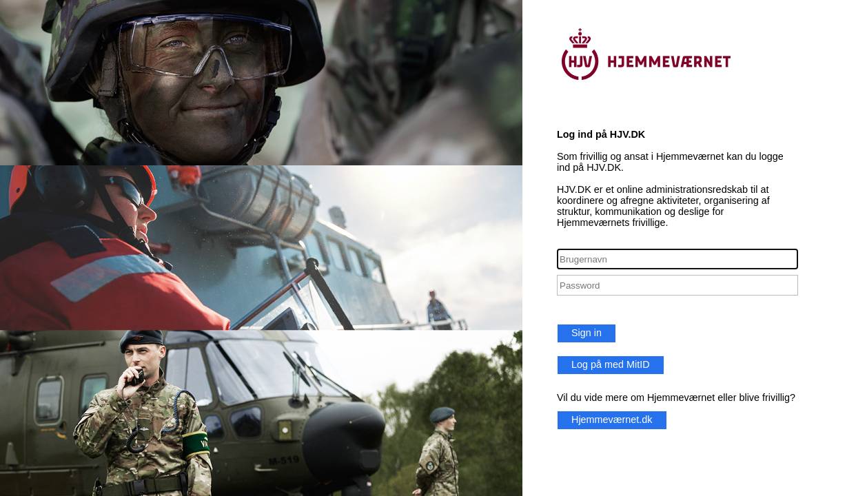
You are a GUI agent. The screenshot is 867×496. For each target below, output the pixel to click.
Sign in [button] (586, 332)
